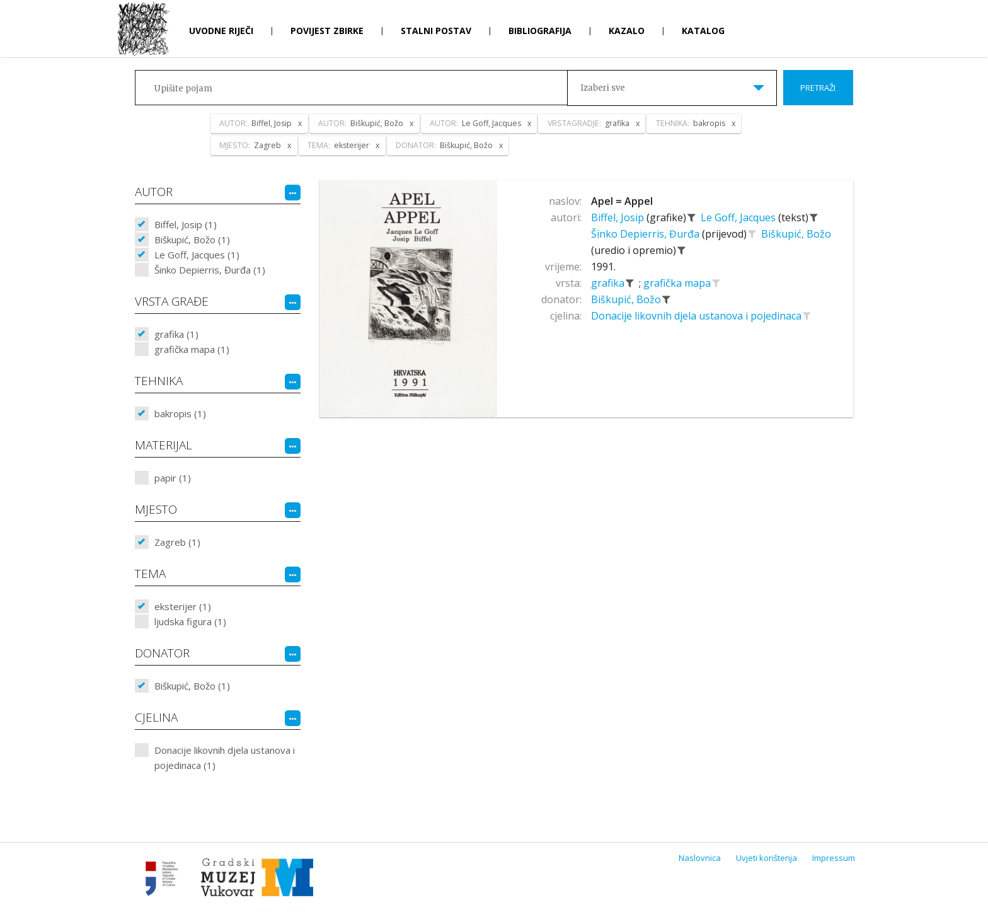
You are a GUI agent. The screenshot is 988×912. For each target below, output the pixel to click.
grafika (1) (176, 334)
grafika (609, 283)
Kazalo (627, 31)
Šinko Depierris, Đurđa (646, 234)
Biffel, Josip (618, 217)
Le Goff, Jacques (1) (196, 254)
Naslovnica (700, 857)
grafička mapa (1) (191, 349)
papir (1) (172, 477)
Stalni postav (436, 31)
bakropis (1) (180, 413)
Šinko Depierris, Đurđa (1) (209, 269)
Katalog (703, 31)
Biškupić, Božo (796, 234)
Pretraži (818, 87)
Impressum (833, 857)
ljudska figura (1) (190, 621)
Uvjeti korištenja (766, 857)
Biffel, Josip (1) (185, 224)
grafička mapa (678, 283)
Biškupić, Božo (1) (192, 239)
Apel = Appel (622, 201)
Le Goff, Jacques (739, 217)
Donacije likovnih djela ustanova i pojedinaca (697, 316)
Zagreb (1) (177, 542)
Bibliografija (540, 31)
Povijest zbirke (327, 31)
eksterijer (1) (182, 606)
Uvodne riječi (221, 31)
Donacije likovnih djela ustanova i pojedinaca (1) (224, 757)
